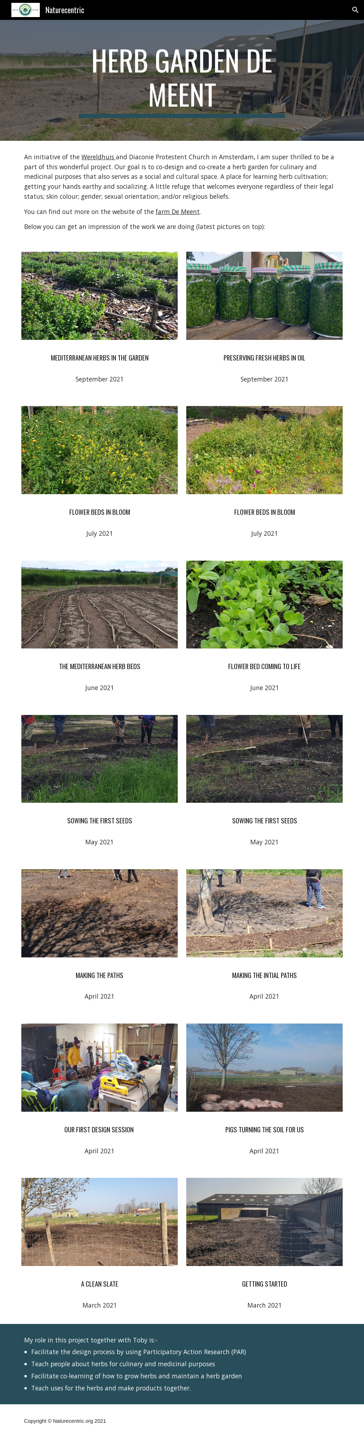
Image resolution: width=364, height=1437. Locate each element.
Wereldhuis (98, 157)
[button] (355, 9)
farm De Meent (178, 211)
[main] (182, 80)
